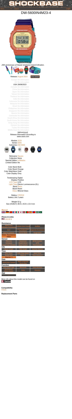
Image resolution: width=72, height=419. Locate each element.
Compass (8, 243)
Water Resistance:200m (9, 236)
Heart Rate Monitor (8, 245)
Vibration (37, 270)
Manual (5, 210)
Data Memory (37, 267)
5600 (20, 143)
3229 (20, 141)
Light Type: (13, 184)
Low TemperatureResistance (23, 230)
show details (35, 77)
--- (9, 275)
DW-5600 (21, 145)
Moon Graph (8, 249)
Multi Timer (37, 253)
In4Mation (21, 160)
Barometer (23, 241)
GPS (37, 243)
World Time (9, 255)
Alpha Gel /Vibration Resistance (9, 226)
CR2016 (21, 195)
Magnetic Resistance (37, 230)
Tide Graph (23, 249)
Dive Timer (9, 253)
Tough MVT (37, 233)
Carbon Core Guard (23, 226)
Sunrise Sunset (37, 249)
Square (20, 156)
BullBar (37, 226)
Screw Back (23, 233)
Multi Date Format (9, 262)
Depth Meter (23, 243)
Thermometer (37, 245)
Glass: (15, 191)
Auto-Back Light (8, 267)
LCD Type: (13, 182)
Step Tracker (23, 245)
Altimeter (9, 241)
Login (68, 9)
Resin (20, 186)
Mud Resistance (8, 233)
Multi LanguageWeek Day (23, 262)
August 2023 (22, 77)
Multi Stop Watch (23, 253)
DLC (8, 230)
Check (3, 290)
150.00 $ (8, 219)
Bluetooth (23, 267)
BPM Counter (37, 241)
